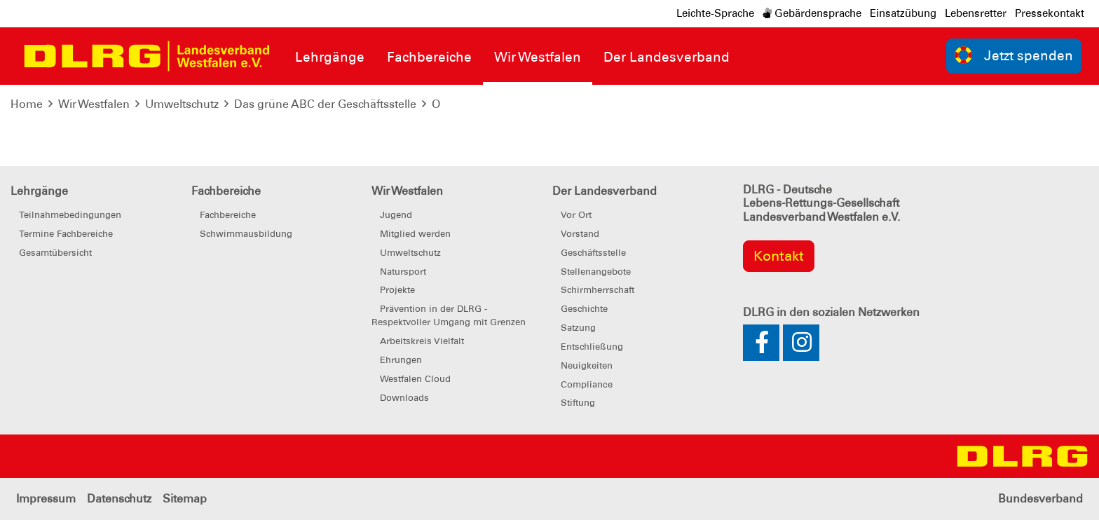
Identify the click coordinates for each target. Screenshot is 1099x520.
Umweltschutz (182, 104)
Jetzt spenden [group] (1014, 55)
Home (27, 104)
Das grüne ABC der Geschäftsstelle (325, 104)
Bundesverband (1040, 498)
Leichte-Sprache (715, 13)
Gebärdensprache (812, 13)
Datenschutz (119, 498)
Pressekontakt (1049, 13)
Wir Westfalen (94, 104)
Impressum (46, 498)
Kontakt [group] (778, 255)
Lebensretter (975, 13)
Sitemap (185, 498)
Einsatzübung (903, 13)
